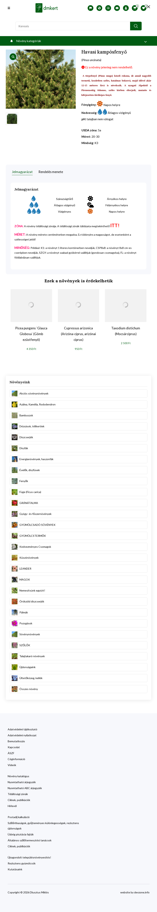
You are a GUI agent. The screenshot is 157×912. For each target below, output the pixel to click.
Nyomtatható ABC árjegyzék (25, 787)
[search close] (146, 7)
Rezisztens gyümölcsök (22, 862)
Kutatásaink (15, 868)
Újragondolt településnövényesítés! (29, 856)
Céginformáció (16, 758)
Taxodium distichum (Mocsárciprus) (125, 330)
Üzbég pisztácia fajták (21, 833)
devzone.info (142, 891)
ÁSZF (11, 752)
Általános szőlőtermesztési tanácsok (30, 839)
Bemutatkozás (16, 740)
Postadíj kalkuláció (19, 816)
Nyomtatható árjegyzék (22, 781)
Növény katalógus (18, 775)
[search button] (136, 26)
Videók (12, 763)
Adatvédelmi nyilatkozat (22, 734)
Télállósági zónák (18, 792)
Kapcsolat (14, 746)
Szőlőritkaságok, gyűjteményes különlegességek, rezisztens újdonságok (43, 824)
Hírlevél (12, 804)
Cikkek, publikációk (19, 798)
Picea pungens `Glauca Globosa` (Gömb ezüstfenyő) (31, 332)
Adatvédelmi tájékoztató (22, 728)
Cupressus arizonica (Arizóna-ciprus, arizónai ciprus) (78, 332)
